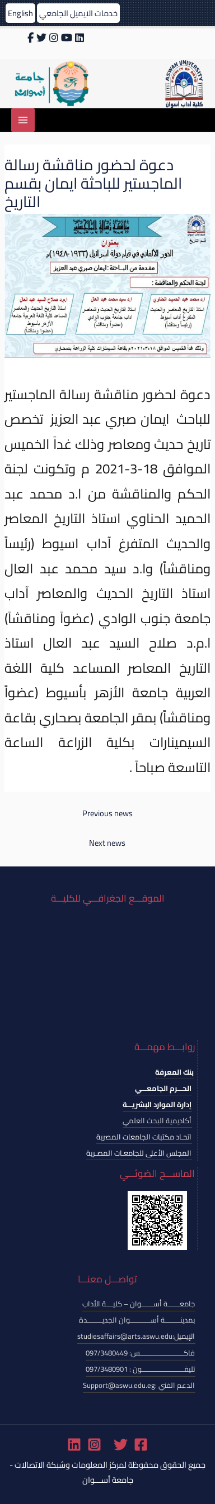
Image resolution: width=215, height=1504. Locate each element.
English (20, 13)
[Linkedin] (74, 1445)
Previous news (107, 813)
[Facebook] (141, 1445)
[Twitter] (121, 1445)
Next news (107, 842)
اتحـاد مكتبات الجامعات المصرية (143, 1136)
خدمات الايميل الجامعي (78, 13)
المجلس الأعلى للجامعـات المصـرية (138, 1153)
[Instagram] (94, 1445)
